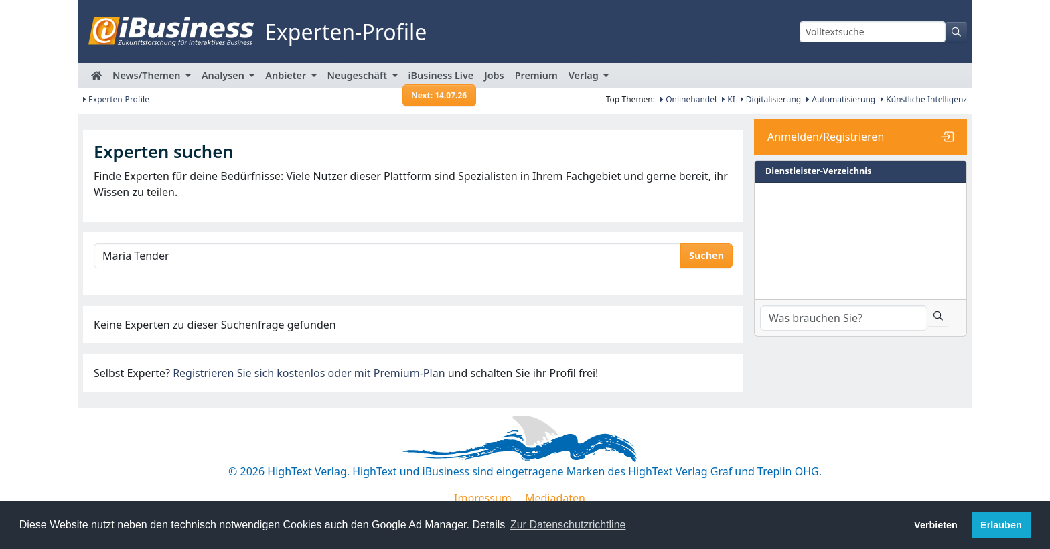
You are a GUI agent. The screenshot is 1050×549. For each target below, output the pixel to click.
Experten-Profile (116, 99)
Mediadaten (555, 498)
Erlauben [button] (1001, 525)
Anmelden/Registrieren (825, 136)
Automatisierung (840, 99)
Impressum (483, 498)
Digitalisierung (771, 99)
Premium (536, 75)
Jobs (494, 75)
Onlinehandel (688, 99)
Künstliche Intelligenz (924, 99)
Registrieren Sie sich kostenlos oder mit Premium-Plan (309, 373)
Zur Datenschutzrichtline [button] (568, 524)
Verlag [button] (585, 75)
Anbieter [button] (287, 75)
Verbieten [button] (936, 525)
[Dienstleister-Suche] (843, 318)
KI (728, 99)
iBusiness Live (439, 78)
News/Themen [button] (147, 75)
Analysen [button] (224, 75)
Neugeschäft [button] (358, 75)
